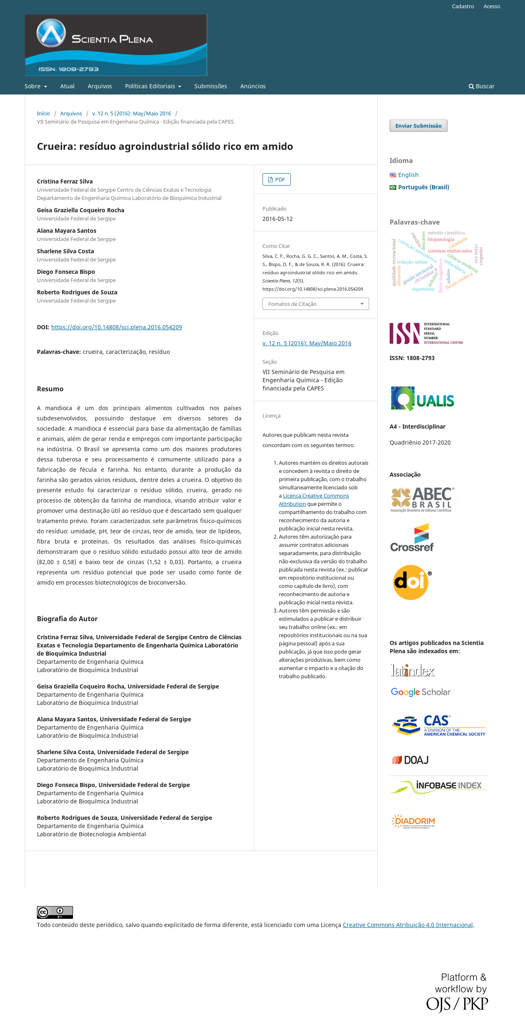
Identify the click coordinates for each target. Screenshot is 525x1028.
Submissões (210, 86)
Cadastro (463, 6)
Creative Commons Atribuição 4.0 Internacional (408, 925)
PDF (279, 179)
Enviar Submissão (418, 125)
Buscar (482, 86)
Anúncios (253, 86)
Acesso (492, 6)
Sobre (33, 86)
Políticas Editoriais (151, 86)
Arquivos (100, 86)
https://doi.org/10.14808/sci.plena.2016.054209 (116, 327)
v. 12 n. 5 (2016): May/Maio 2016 (131, 113)
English (408, 175)
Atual (67, 86)
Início (43, 113)
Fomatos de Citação (292, 303)
